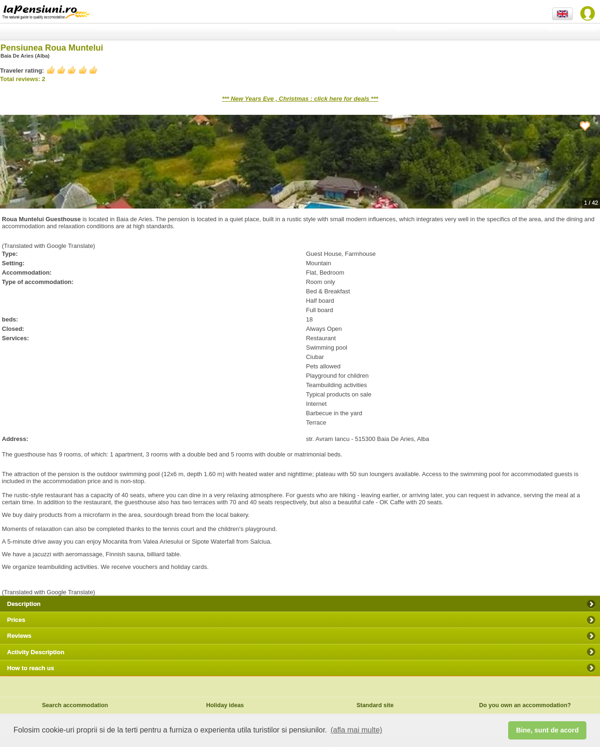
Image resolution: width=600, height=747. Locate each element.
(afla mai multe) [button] (356, 730)
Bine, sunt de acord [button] (547, 730)
